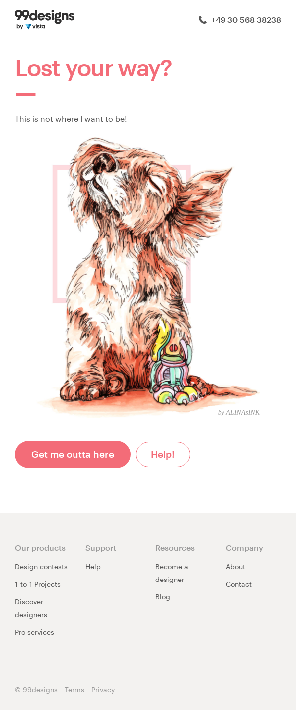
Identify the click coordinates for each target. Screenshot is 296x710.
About (235, 566)
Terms (74, 689)
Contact (239, 584)
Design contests (41, 566)
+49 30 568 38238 (240, 19)
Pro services (34, 632)
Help (93, 566)
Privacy (103, 689)
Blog (162, 596)
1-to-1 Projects (38, 584)
